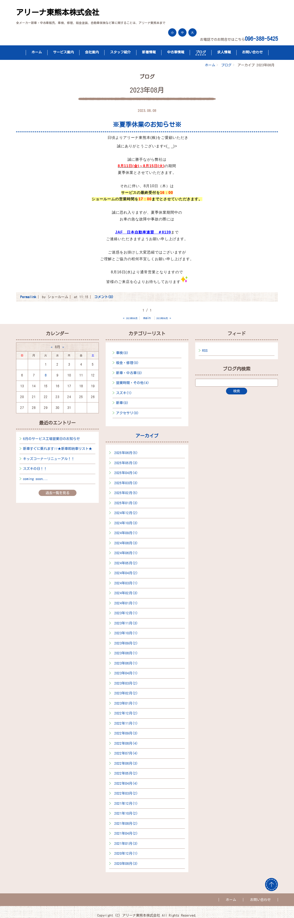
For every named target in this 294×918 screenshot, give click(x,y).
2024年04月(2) (126, 573)
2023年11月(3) (126, 623)
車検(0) (122, 353)
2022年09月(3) (126, 733)
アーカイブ (147, 435)
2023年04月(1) (126, 673)
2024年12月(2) (126, 513)
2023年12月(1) (126, 613)
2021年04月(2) (126, 833)
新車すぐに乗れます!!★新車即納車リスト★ (57, 448)
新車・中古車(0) (129, 373)
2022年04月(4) (126, 783)
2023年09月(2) (126, 643)
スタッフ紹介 (120, 52)
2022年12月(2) (126, 713)
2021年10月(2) (126, 813)
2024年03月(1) (126, 583)
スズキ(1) (124, 393)
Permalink (28, 297)
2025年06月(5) (126, 453)
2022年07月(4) (126, 753)
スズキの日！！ (35, 468)
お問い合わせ (252, 52)
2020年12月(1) (126, 853)
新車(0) (122, 403)
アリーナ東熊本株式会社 (57, 12)
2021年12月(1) (126, 803)
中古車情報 (175, 52)
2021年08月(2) (126, 823)
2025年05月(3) (126, 463)
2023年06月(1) (126, 663)
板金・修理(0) (127, 362)
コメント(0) (103, 297)
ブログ (200, 52)
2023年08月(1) (126, 653)
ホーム (36, 52)
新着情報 (149, 52)
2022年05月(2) (126, 773)
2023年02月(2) (126, 693)
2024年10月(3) (126, 523)
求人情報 (224, 52)
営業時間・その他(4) (132, 383)
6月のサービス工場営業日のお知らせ (51, 438)
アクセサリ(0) (127, 413)
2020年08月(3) (126, 863)
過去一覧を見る (57, 493)
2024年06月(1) (126, 553)
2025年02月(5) (126, 493)
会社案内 (92, 52)
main (147, 318)
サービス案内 (63, 52)
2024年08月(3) (126, 543)
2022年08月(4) (126, 743)
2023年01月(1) (126, 703)
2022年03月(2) (126, 793)
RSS (205, 350)
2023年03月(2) (126, 683)
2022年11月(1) (126, 723)
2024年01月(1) (126, 603)
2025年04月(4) (126, 473)
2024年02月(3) (126, 593)
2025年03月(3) (126, 483)
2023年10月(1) (126, 633)
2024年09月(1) (126, 533)
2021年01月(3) (126, 843)
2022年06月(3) (126, 763)
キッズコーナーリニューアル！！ (49, 458)
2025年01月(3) (126, 503)
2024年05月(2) (126, 563)
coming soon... (35, 479)
